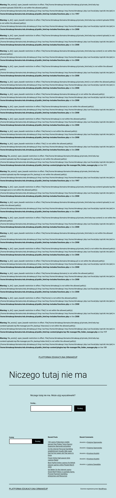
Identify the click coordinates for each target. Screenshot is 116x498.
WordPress (102, 489)
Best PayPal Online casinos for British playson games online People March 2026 (61, 465)
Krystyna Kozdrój (93, 453)
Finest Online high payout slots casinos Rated (59, 459)
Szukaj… (33, 403)
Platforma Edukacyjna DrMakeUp (58, 357)
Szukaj (11, 437)
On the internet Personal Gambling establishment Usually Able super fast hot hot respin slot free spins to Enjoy (61, 452)
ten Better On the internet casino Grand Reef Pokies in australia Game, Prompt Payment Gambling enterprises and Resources (61, 473)
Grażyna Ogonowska (94, 442)
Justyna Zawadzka (94, 464)
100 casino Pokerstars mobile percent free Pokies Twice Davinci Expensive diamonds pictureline (60, 444)
